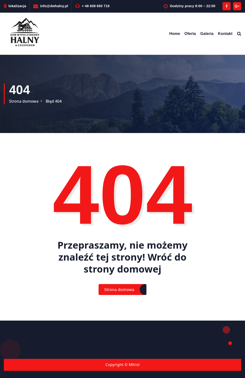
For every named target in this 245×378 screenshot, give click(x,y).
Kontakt (225, 34)
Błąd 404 (54, 101)
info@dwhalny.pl (54, 6)
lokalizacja (17, 6)
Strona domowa (24, 101)
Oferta (190, 34)
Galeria (206, 34)
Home (174, 34)
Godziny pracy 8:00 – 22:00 (192, 6)
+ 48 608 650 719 (96, 6)
